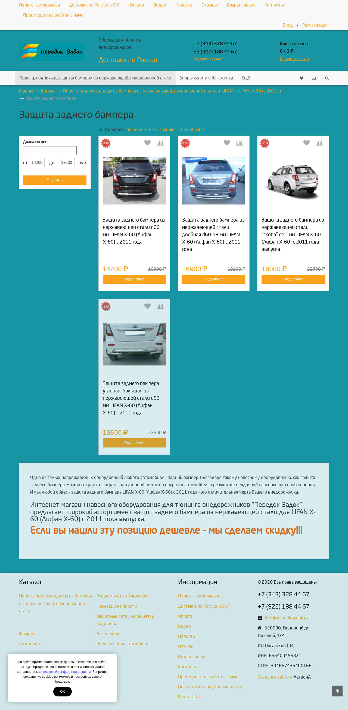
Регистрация (315, 25)
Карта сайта (189, 697)
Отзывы (209, 5)
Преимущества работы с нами (53, 15)
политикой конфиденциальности (66, 672)
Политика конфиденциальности (210, 687)
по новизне (192, 129)
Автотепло (29, 643)
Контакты (274, 5)
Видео (159, 5)
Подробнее (134, 279)
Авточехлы (108, 633)
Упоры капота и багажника (206, 78)
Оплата (137, 5)
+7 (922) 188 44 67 (215, 52)
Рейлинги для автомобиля (123, 643)
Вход (288, 25)
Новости (183, 5)
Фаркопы (28, 633)
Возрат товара (241, 5)
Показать (55, 180)
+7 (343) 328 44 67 (215, 43)
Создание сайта (273, 677)
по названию (161, 129)
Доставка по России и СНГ (95, 5)
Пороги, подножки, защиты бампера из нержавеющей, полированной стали (95, 78)
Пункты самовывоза (39, 5)
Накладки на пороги (117, 606)
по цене (136, 129)
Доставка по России (128, 59)
